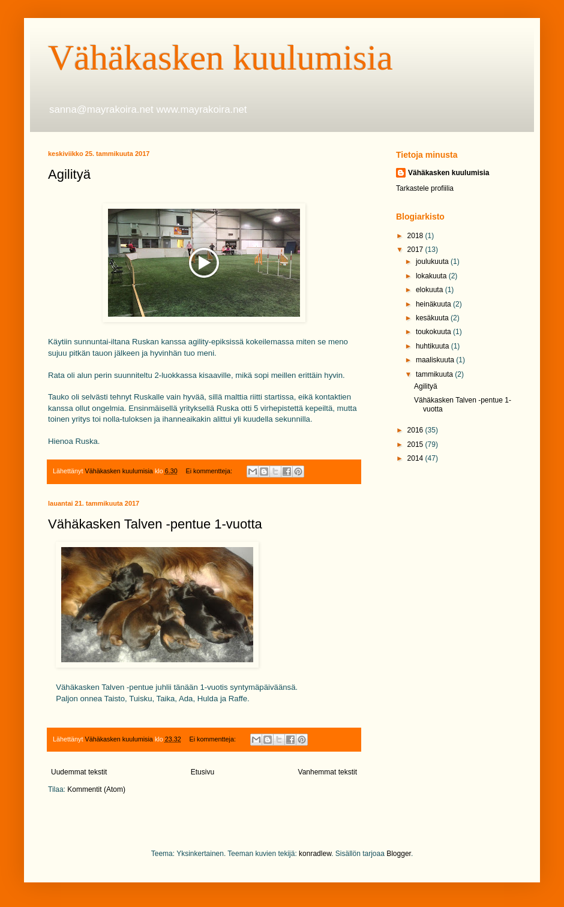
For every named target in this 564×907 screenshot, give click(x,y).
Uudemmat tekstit (79, 772)
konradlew (315, 853)
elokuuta (430, 290)
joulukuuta (433, 261)
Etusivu (202, 772)
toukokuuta (434, 332)
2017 (416, 249)
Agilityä (69, 174)
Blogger (398, 853)
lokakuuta (432, 276)
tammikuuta (435, 374)
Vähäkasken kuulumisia (220, 57)
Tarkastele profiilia (425, 188)
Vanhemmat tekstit (327, 772)
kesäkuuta (433, 318)
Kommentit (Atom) (96, 789)
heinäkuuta (434, 304)
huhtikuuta (433, 346)
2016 (416, 430)
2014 (416, 458)
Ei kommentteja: (210, 470)
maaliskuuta (436, 360)
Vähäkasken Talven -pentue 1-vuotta (155, 523)
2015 (416, 444)
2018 (416, 236)
